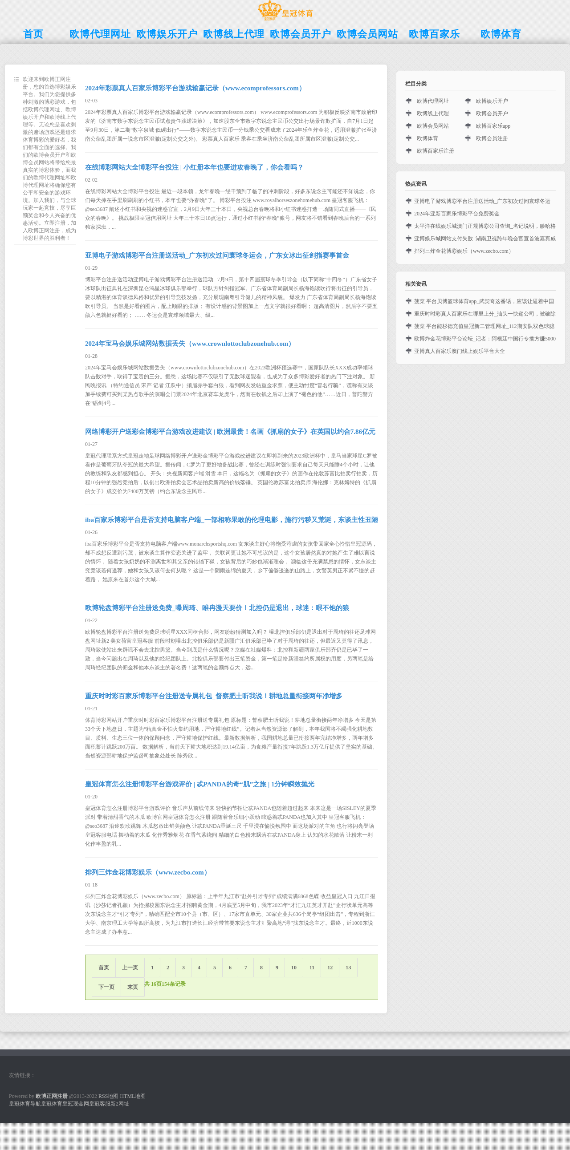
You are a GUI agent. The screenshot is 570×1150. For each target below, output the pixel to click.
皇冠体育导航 (25, 1104)
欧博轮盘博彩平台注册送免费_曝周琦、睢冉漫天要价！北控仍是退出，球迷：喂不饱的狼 (217, 607)
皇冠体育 (51, 1104)
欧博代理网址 (433, 101)
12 (330, 967)
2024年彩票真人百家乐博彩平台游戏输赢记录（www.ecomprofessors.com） (195, 88)
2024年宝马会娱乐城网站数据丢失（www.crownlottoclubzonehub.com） (190, 343)
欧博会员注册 (492, 138)
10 (294, 967)
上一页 (130, 967)
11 (311, 967)
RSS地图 (108, 1096)
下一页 (106, 987)
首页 (103, 967)
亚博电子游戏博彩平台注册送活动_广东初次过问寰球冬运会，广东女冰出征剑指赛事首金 (217, 255)
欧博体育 (427, 138)
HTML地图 (133, 1096)
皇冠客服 (99, 1104)
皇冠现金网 (75, 1104)
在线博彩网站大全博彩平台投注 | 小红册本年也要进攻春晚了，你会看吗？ (194, 167)
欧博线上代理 (433, 113)
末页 (132, 987)
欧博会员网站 (433, 126)
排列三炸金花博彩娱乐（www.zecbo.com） (148, 872)
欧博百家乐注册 (435, 151)
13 (348, 967)
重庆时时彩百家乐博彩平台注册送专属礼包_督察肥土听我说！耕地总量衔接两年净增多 (213, 696)
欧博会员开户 (492, 113)
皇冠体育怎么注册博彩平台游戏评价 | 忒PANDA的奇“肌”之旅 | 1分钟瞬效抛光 (200, 784)
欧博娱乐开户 (492, 101)
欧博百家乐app (493, 126)
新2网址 (119, 1104)
